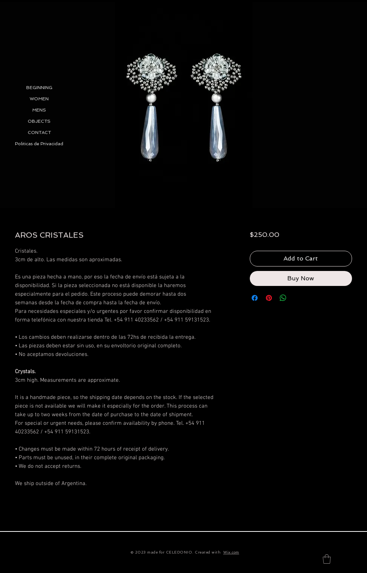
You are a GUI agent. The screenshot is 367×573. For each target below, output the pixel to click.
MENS (39, 110)
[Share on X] (297, 297)
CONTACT (39, 132)
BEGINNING (39, 87)
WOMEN (39, 98)
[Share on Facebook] (254, 297)
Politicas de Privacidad (39, 143)
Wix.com (231, 552)
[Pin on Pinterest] (268, 297)
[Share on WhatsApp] (283, 297)
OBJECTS (39, 121)
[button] (327, 559)
